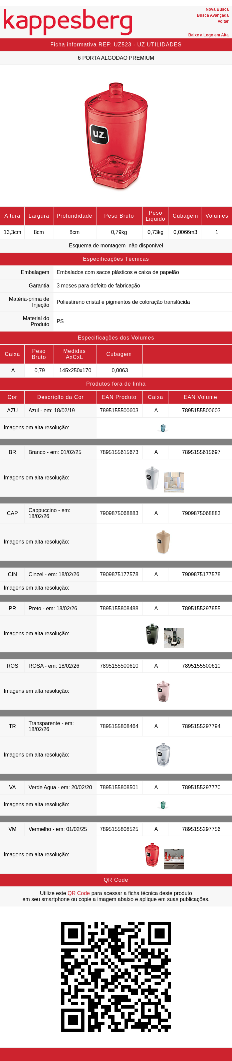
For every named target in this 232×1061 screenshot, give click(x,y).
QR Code (79, 893)
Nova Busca (217, 9)
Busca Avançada (213, 15)
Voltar (223, 21)
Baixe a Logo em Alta (208, 35)
